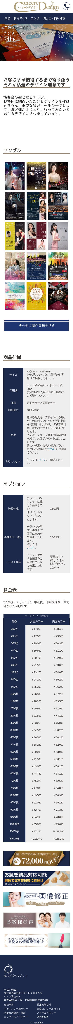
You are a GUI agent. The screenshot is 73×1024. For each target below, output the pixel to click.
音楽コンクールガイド (49, 1008)
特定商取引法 (44, 1004)
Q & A (35, 18)
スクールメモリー (46, 1012)
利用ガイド (20, 18)
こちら (51, 449)
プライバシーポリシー (16, 1008)
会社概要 (9, 1004)
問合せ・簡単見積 (54, 18)
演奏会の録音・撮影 (15, 1012)
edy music (42, 1016)
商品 (7, 18)
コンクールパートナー (16, 1016)
